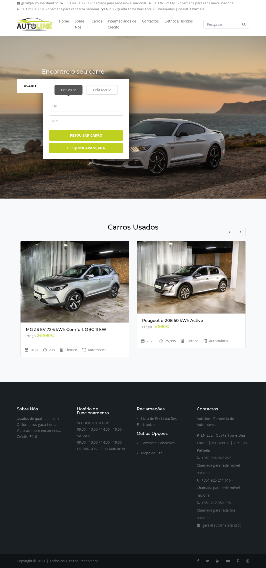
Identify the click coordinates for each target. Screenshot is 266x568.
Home (64, 21)
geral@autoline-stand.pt (37, 3)
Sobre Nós (79, 24)
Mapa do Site (149, 453)
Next (241, 232)
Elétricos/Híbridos (178, 21)
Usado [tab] (30, 85)
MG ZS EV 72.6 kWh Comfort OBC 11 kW (66, 329)
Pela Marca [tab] (102, 89)
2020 (147, 340)
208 (49, 349)
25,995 (168, 340)
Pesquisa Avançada (86, 147)
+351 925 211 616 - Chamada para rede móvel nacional (191, 3)
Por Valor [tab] (68, 89)
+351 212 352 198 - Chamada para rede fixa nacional (58, 9)
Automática (94, 349)
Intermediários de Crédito (122, 24)
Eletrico (68, 349)
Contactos (150, 21)
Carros (97, 21)
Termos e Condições (156, 443)
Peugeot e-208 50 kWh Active (172, 320)
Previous (229, 232)
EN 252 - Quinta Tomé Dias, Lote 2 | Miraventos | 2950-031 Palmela (153, 9)
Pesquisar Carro (86, 135)
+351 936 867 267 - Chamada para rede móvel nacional (103, 3)
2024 (31, 349)
